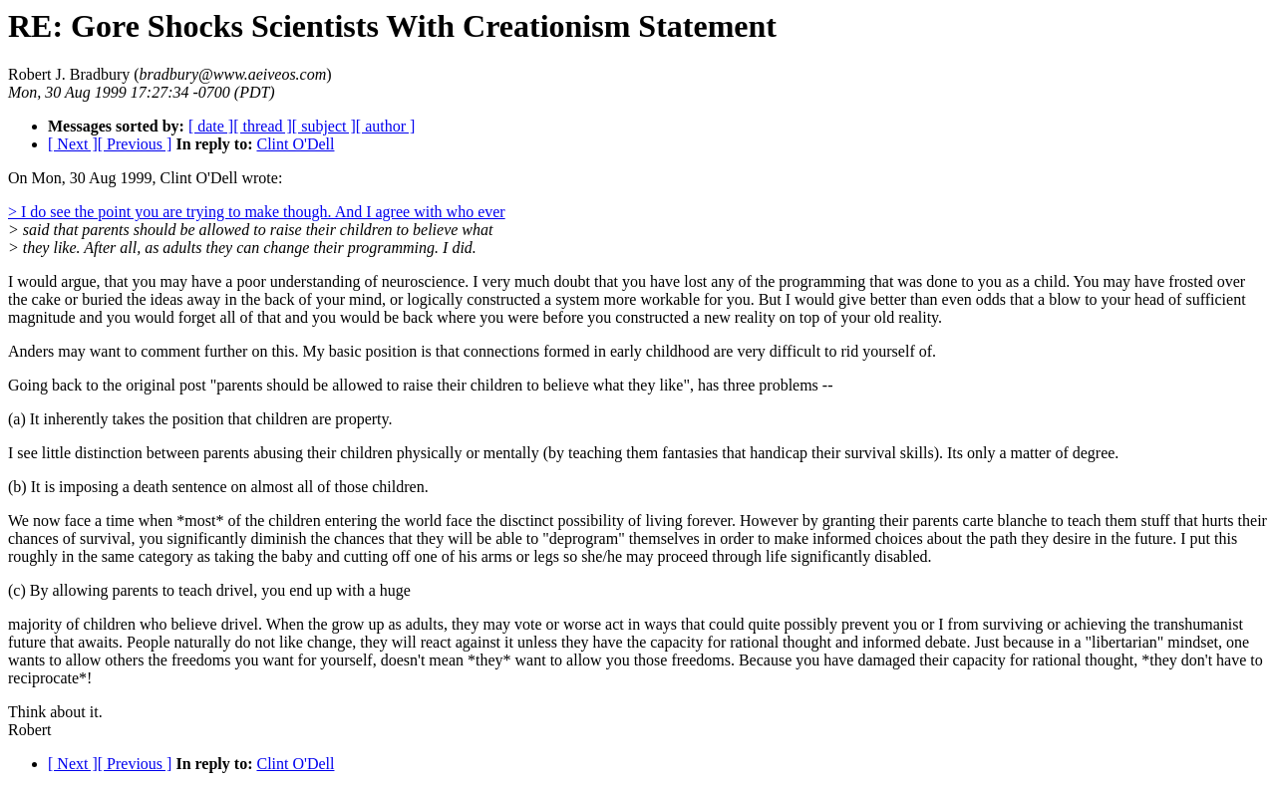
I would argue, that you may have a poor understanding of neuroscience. (240, 281)
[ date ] (210, 126)
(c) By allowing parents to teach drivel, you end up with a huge (209, 590)
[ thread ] (262, 126)
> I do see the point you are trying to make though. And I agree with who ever (256, 211)
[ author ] (386, 126)
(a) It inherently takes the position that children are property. (200, 418)
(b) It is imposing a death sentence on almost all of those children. (218, 486)
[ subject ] (324, 126)
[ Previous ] (135, 143)
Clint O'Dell (295, 143)
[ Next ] (73, 143)
